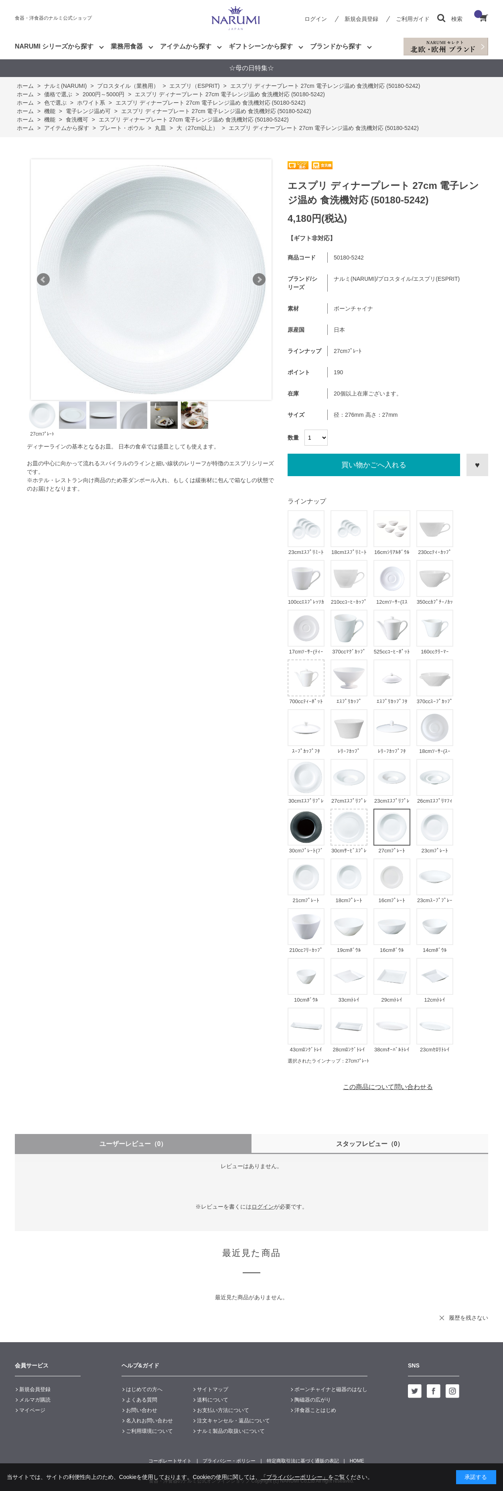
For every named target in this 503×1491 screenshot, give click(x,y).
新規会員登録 (361, 19)
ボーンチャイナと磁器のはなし (330, 1389)
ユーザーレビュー (133, 1143)
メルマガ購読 (35, 1400)
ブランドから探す (335, 46)
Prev (43, 279)
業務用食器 (127, 46)
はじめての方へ (144, 1389)
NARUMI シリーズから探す (54, 46)
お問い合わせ (141, 1410)
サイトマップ (212, 1389)
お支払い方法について (223, 1410)
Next (259, 279)
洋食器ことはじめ (315, 1410)
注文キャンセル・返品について (233, 1421)
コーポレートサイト (170, 1461)
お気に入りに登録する (477, 465)
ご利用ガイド (413, 19)
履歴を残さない (468, 1318)
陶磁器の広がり (312, 1400)
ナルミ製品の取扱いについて (231, 1431)
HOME (357, 1461)
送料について (212, 1400)
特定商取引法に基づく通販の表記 (303, 1461)
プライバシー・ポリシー (229, 1461)
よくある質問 (141, 1400)
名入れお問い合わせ (149, 1421)
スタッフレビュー (370, 1143)
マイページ (32, 1410)
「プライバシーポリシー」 (294, 1477)
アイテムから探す (185, 46)
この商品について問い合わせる (388, 1086)
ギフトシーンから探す (261, 46)
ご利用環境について (149, 1431)
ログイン (315, 19)
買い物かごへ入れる (373, 465)
